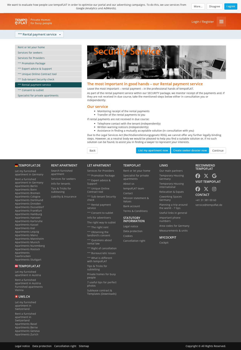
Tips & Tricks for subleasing (61, 190)
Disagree (214, 6)
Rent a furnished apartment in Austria (28, 281)
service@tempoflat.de (208, 205)
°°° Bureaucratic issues (101, 253)
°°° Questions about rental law (99, 241)
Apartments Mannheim (29, 238)
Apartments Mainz (26, 235)
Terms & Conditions (135, 211)
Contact (128, 193)
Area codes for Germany (174, 225)
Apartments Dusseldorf (29, 207)
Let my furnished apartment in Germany (29, 172)
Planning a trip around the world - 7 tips (173, 206)
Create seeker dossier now (190, 150)
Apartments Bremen (27, 193)
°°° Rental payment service (34, 84)
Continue (218, 150)
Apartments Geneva (27, 331)
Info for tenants (60, 183)
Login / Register (203, 21)
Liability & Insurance (63, 196)
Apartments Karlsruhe (29, 221)
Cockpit (163, 242)
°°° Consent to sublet (31, 90)
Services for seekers (30, 52)
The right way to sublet (101, 222)
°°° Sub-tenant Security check (36, 79)
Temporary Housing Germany (171, 177)
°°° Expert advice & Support (35, 68)
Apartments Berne (26, 327)
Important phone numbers (169, 219)
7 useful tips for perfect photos (101, 284)
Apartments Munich (27, 242)
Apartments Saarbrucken (23, 254)
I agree (231, 6)
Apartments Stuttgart (28, 259)
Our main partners (171, 170)
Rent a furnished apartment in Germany (29, 180)
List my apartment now (153, 150)
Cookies (128, 236)
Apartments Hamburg (28, 214)
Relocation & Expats (171, 191)
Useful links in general (173, 213)
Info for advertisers (99, 217)
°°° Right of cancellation (102, 248)
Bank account (131, 206)
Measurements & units (173, 230)
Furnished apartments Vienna (29, 288)
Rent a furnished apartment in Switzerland (25, 317)
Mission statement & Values (136, 199)
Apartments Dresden (28, 203)
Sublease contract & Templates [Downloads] (101, 292)
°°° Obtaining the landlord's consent (98, 233)
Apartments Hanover (28, 217)
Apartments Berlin (26, 186)
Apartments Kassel (26, 224)
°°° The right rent (97, 227)
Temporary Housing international (171, 185)
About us (128, 183)
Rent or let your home (31, 47)
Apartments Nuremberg (30, 245)
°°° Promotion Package (31, 63)
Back (92, 150)
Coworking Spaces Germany (170, 198)
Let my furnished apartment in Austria (28, 273)
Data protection (133, 231)
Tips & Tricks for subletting (97, 267)
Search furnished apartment (62, 172)
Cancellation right (134, 240)
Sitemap (84, 346)
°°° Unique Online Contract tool (37, 74)
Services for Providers (31, 58)
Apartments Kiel (25, 228)
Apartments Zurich (26, 334)
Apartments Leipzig (27, 231)
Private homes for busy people (101, 275)
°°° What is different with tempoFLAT (99, 259)
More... (198, 6)
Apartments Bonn (26, 189)
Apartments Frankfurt (28, 210)
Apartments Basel (26, 324)
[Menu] (221, 21)
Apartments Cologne (27, 196)
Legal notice (130, 226)
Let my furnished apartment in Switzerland (25, 305)
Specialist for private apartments (38, 95)
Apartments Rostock (27, 249)
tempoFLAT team (133, 188)
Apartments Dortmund (29, 200)
